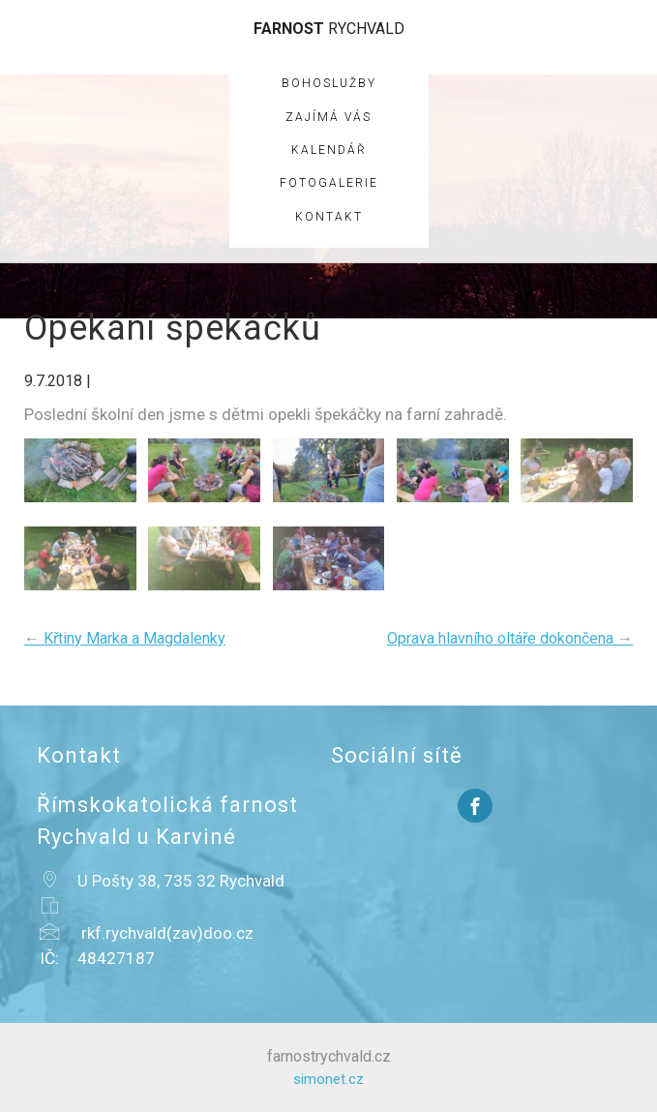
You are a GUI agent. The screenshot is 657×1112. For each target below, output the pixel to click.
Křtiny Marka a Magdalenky (124, 638)
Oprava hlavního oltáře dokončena (510, 638)
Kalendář (329, 150)
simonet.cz (328, 1079)
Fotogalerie (329, 183)
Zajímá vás (328, 117)
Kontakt (329, 217)
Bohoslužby (329, 83)
